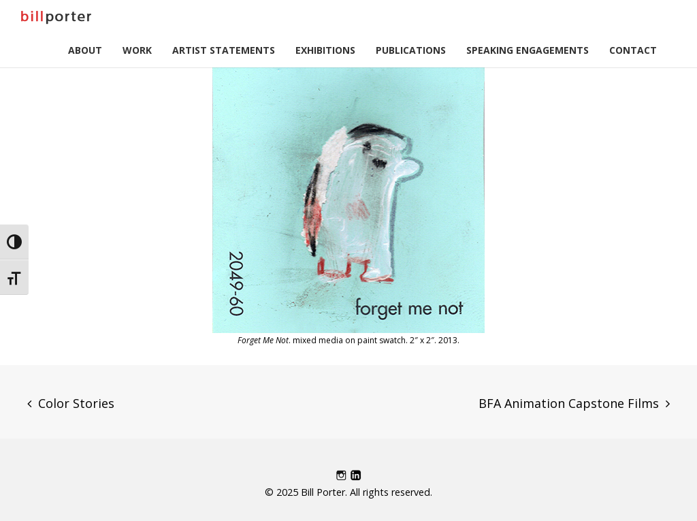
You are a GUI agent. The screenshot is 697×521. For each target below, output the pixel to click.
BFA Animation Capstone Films (569, 403)
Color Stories (76, 403)
